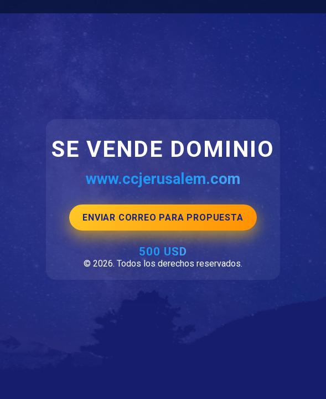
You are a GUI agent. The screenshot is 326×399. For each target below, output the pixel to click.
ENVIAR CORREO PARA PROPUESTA (162, 217)
